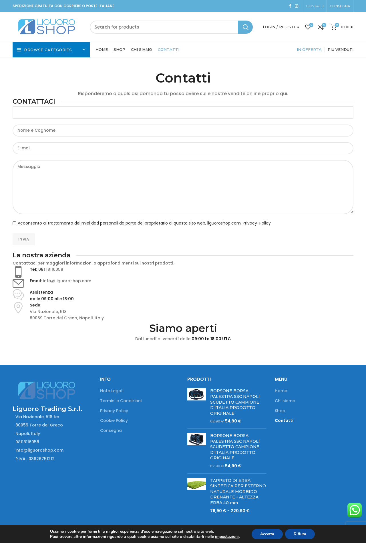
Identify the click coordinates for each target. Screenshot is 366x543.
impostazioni (227, 536)
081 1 (42, 269)
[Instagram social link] (296, 6)
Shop (280, 411)
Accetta (267, 534)
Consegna (111, 430)
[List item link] (52, 442)
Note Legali (111, 391)
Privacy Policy (114, 411)
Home (281, 391)
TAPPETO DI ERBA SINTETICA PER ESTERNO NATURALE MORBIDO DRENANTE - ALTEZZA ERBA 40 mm (238, 491)
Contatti (284, 420)
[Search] (171, 27)
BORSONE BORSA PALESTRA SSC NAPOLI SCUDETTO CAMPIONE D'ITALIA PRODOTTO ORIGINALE (235, 402)
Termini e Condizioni (121, 401)
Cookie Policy (114, 420)
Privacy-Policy (257, 223)
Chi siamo (285, 401)
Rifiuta (300, 534)
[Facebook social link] (290, 6)
